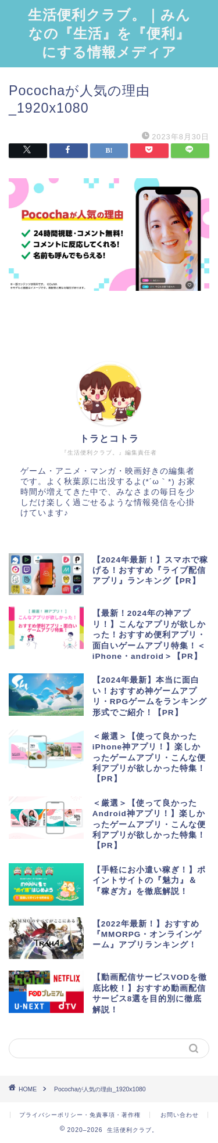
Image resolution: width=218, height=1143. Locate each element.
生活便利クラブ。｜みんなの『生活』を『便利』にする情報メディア (109, 33)
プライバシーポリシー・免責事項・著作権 (80, 1115)
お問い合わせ (179, 1115)
